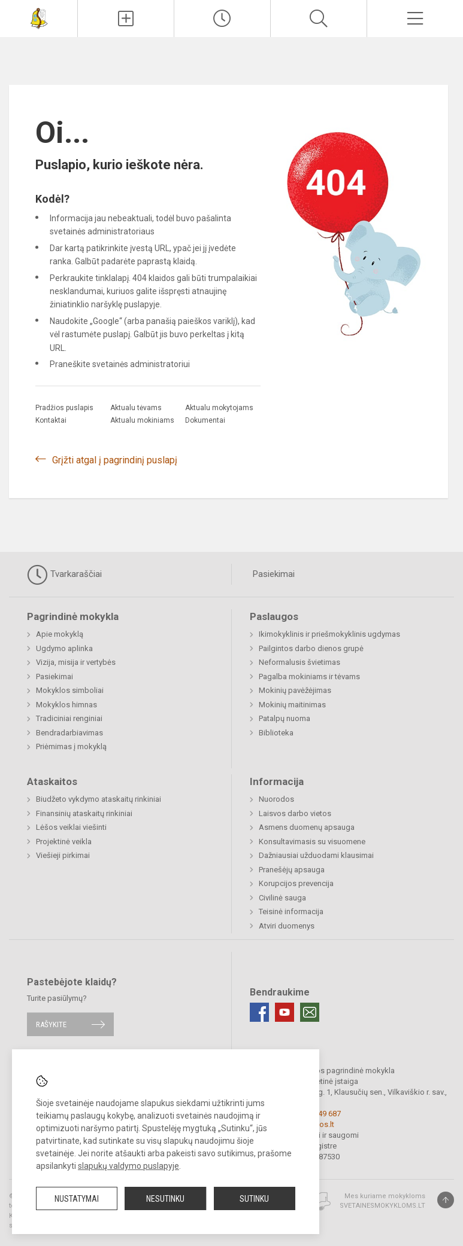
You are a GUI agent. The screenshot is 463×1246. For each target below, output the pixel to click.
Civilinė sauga (282, 897)
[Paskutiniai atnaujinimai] (222, 18)
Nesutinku (165, 1199)
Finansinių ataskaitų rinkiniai (84, 813)
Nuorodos (276, 799)
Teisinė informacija (291, 911)
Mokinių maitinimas (292, 704)
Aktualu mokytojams (219, 408)
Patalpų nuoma (284, 718)
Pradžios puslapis (64, 408)
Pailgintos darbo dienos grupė (311, 648)
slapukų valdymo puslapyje (128, 1166)
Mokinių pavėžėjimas (295, 690)
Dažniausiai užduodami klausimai (316, 855)
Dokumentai (205, 420)
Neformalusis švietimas (299, 662)
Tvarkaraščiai (64, 574)
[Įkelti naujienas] (126, 18)
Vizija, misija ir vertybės (76, 662)
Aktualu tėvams (136, 408)
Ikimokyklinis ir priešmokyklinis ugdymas (329, 634)
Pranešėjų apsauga (292, 869)
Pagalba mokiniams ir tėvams (309, 676)
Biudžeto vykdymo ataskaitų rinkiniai (98, 799)
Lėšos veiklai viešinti (71, 827)
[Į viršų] (445, 1200)
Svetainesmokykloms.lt (382, 1206)
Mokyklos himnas (66, 704)
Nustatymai (77, 1199)
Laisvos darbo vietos (295, 813)
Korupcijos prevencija (296, 883)
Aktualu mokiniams (142, 420)
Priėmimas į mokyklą (71, 746)
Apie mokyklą (59, 634)
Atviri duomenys (286, 925)
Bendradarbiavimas (69, 732)
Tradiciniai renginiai (69, 718)
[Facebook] (259, 1012)
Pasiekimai (274, 574)
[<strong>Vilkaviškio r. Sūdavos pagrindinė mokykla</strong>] (38, 17)
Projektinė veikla (64, 841)
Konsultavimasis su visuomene (312, 841)
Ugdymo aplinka (64, 648)
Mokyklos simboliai (70, 690)
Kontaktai (50, 420)
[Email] (309, 1012)
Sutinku (254, 1199)
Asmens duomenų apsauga (307, 827)
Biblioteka (276, 732)
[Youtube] (284, 1012)
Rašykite (51, 1024)
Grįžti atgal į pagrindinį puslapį (114, 460)
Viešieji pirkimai (63, 855)
